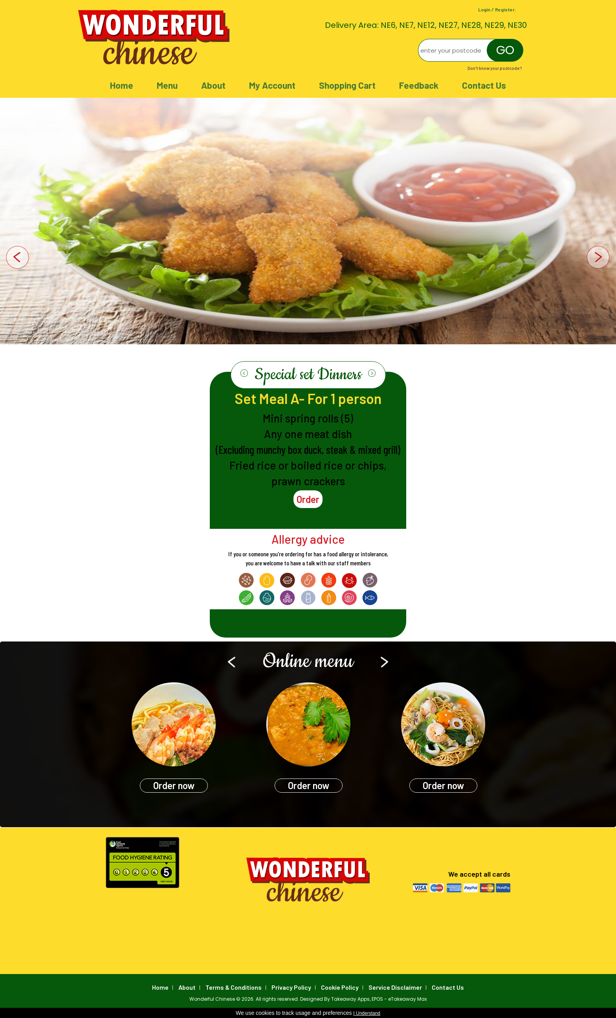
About (213, 85)
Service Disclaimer (395, 987)
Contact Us (484, 85)
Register (505, 9)
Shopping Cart (347, 85)
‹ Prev (244, 373)
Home (121, 85)
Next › (372, 373)
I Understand (366, 1013)
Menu (167, 85)
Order (308, 499)
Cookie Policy (340, 987)
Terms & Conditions (233, 987)
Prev (17, 258)
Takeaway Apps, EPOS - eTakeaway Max (379, 999)
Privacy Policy (291, 987)
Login (484, 9)
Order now (173, 785)
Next (598, 258)
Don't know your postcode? (495, 68)
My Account (272, 85)
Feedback (418, 85)
